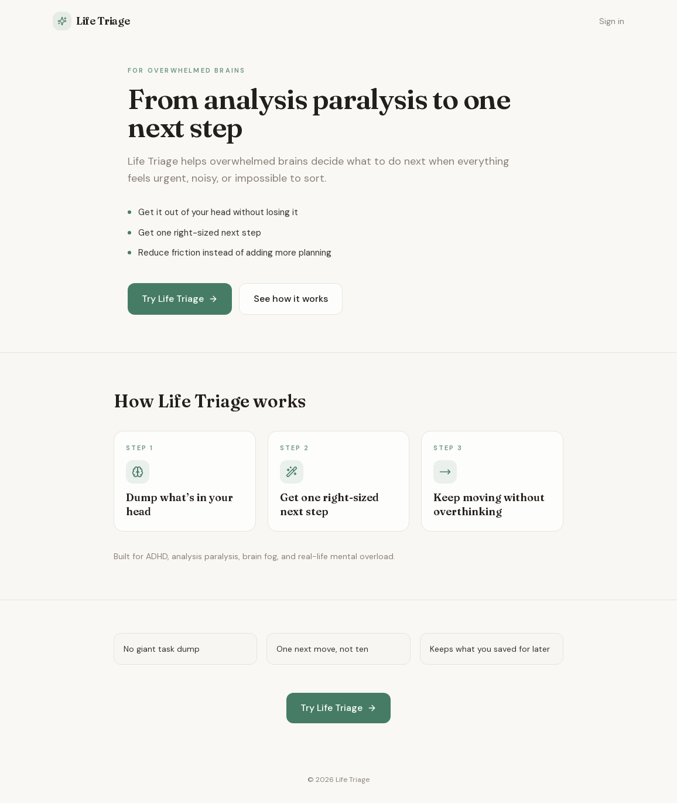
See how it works (291, 298)
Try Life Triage (180, 298)
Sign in (611, 21)
